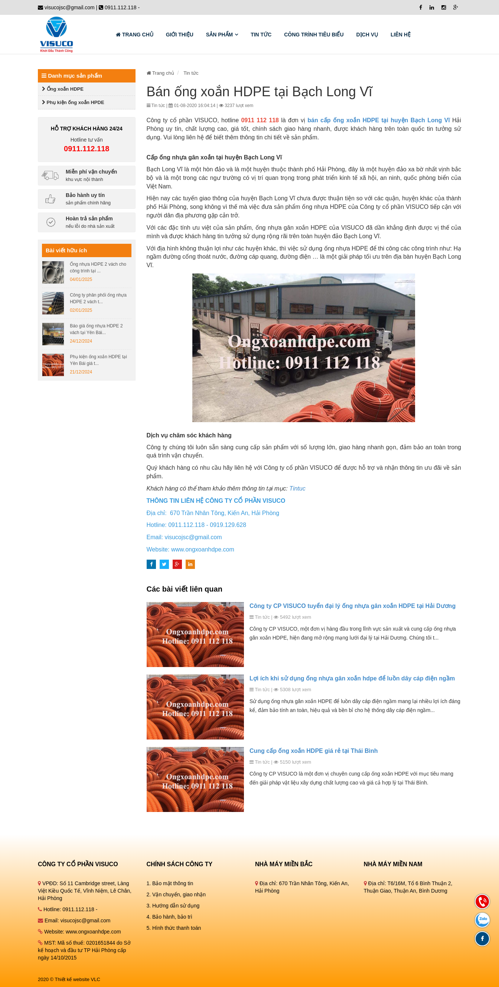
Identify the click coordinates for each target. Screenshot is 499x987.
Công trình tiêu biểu (313, 35)
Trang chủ (134, 35)
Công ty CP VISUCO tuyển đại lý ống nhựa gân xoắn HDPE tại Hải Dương (353, 606)
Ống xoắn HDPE (63, 89)
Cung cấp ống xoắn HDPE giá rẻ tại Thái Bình (314, 751)
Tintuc (297, 488)
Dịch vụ (367, 35)
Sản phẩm (219, 35)
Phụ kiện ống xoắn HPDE (73, 102)
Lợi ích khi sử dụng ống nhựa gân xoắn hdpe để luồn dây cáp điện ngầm (352, 678)
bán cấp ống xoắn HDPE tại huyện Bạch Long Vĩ (378, 120)
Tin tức (261, 35)
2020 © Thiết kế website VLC (69, 979)
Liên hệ (401, 35)
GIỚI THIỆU (179, 35)
